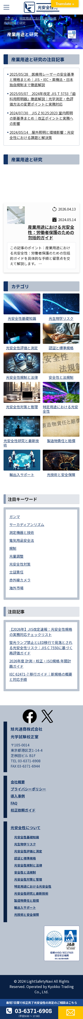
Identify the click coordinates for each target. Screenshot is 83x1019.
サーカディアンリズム (26, 524)
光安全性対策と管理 (28, 879)
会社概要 (18, 781)
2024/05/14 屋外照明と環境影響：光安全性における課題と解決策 (42, 135)
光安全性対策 (20, 564)
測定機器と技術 (21, 532)
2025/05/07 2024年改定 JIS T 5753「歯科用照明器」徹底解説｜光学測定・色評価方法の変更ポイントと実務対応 (43, 99)
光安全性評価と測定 (28, 851)
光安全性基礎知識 (26, 837)
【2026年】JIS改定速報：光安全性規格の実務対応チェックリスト (40, 632)
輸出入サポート (25, 907)
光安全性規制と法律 (28, 865)
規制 (12, 548)
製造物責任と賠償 (26, 900)
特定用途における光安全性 (32, 886)
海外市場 (16, 587)
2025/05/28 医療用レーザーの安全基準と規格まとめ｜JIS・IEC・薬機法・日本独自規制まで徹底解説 (42, 79)
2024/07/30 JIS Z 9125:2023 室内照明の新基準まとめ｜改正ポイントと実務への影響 (41, 118)
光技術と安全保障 (26, 914)
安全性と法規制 (25, 872)
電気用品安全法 (21, 540)
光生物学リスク (25, 844)
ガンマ (14, 516)
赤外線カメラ (20, 580)
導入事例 (18, 796)
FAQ (14, 803)
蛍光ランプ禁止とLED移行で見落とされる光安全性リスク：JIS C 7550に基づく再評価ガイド (41, 648)
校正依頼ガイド (23, 810)
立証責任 (16, 572)
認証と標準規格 (25, 858)
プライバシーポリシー (28, 789)
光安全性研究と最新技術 (31, 893)
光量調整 (16, 556)
